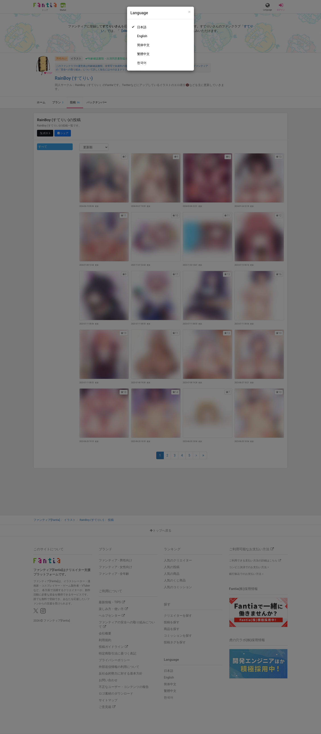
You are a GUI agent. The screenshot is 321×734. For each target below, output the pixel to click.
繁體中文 (143, 54)
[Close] (189, 12)
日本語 (141, 27)
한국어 (141, 63)
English (142, 36)
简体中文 (143, 45)
